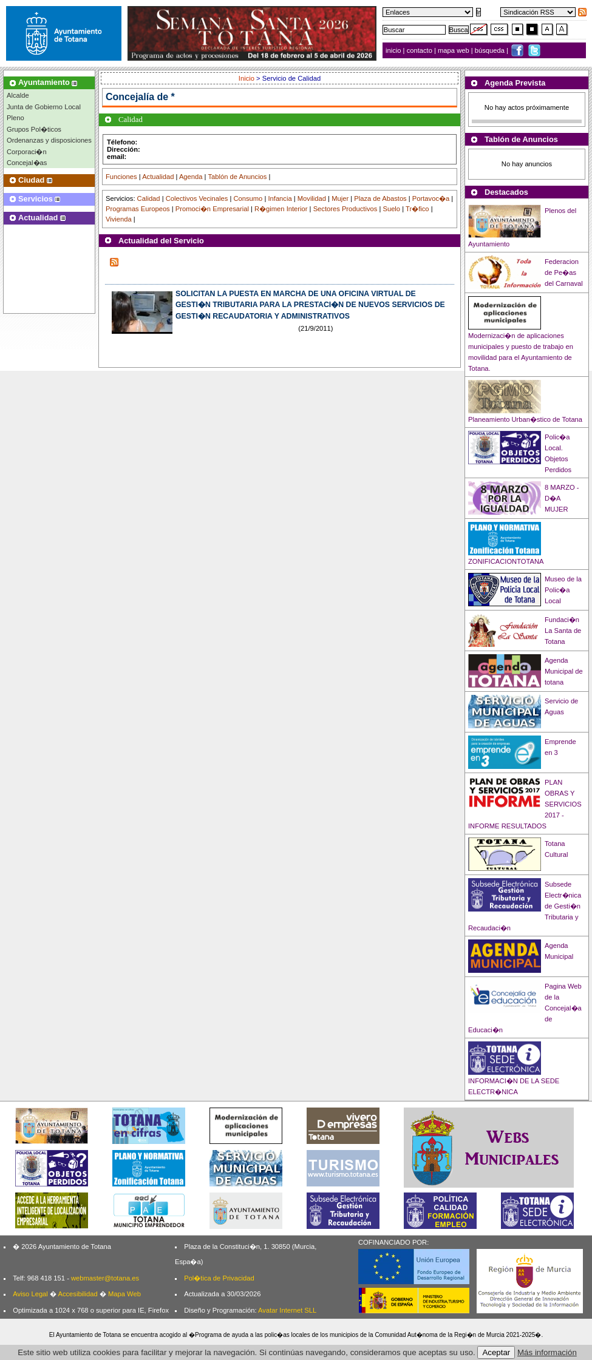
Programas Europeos (138, 208)
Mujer (340, 198)
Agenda (191, 176)
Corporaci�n (27, 151)
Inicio (247, 78)
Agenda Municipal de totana (564, 671)
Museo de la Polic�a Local (563, 589)
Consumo (247, 198)
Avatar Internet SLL (287, 1310)
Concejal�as (27, 162)
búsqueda (490, 50)
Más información (547, 1352)
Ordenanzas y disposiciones (49, 140)
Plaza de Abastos (380, 198)
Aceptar (496, 1352)
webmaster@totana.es (105, 1278)
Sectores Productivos (345, 208)
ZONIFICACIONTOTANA (506, 561)
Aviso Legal (30, 1293)
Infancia (279, 198)
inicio (394, 50)
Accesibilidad (77, 1293)
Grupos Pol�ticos (34, 129)
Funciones (121, 176)
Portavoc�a (430, 198)
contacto (419, 50)
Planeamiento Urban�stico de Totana (525, 419)
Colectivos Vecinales (197, 198)
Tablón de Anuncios (237, 176)
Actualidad (158, 176)
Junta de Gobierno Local (44, 106)
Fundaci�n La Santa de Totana (563, 630)
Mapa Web (124, 1293)
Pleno (15, 117)
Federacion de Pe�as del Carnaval (564, 272)
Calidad (148, 198)
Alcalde (18, 95)
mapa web (454, 50)
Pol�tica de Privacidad (219, 1278)
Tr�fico (417, 208)
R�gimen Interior (280, 208)
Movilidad (312, 198)
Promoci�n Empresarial (212, 208)
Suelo (391, 208)
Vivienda (119, 219)
